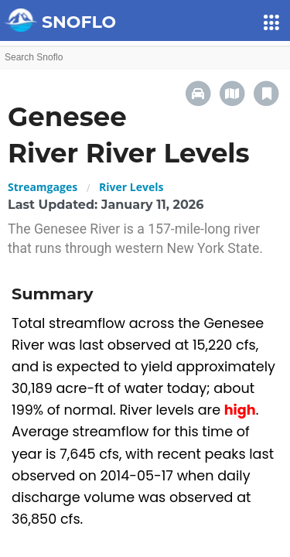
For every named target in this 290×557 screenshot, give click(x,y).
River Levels (131, 186)
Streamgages (42, 186)
